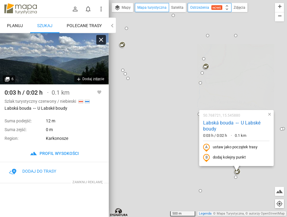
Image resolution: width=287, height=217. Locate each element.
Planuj (15, 25)
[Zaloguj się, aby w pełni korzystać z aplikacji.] (99, 92)
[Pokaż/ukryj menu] (101, 9)
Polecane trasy (84, 25)
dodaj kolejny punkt (185, 92)
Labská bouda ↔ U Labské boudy (193, 61)
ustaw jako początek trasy (191, 82)
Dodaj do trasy (32, 171)
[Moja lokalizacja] (279, 203)
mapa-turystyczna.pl (20, 8)
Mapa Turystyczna (230, 213)
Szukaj (45, 25)
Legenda (205, 213)
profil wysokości (54, 153)
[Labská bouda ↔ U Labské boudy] (54, 58)
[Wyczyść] (101, 40)
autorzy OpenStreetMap (267, 213)
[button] (148, 179)
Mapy (122, 8)
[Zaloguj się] (75, 9)
